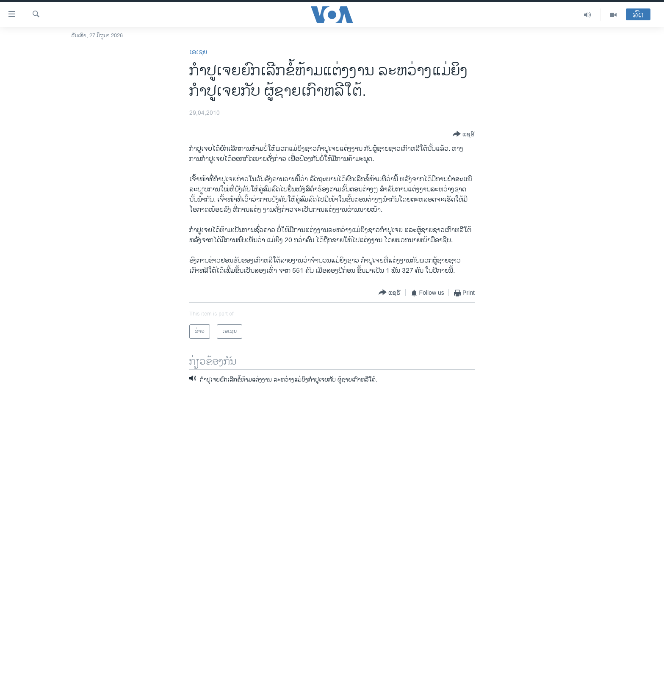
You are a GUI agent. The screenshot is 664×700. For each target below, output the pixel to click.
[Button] (464, 135)
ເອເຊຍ (198, 52)
